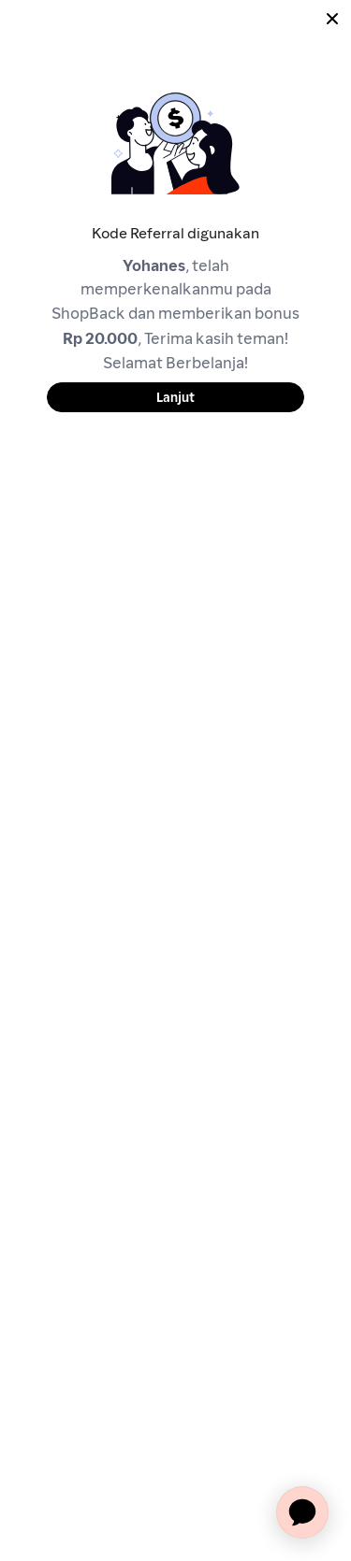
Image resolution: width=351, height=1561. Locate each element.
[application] (302, 1512)
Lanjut (175, 398)
